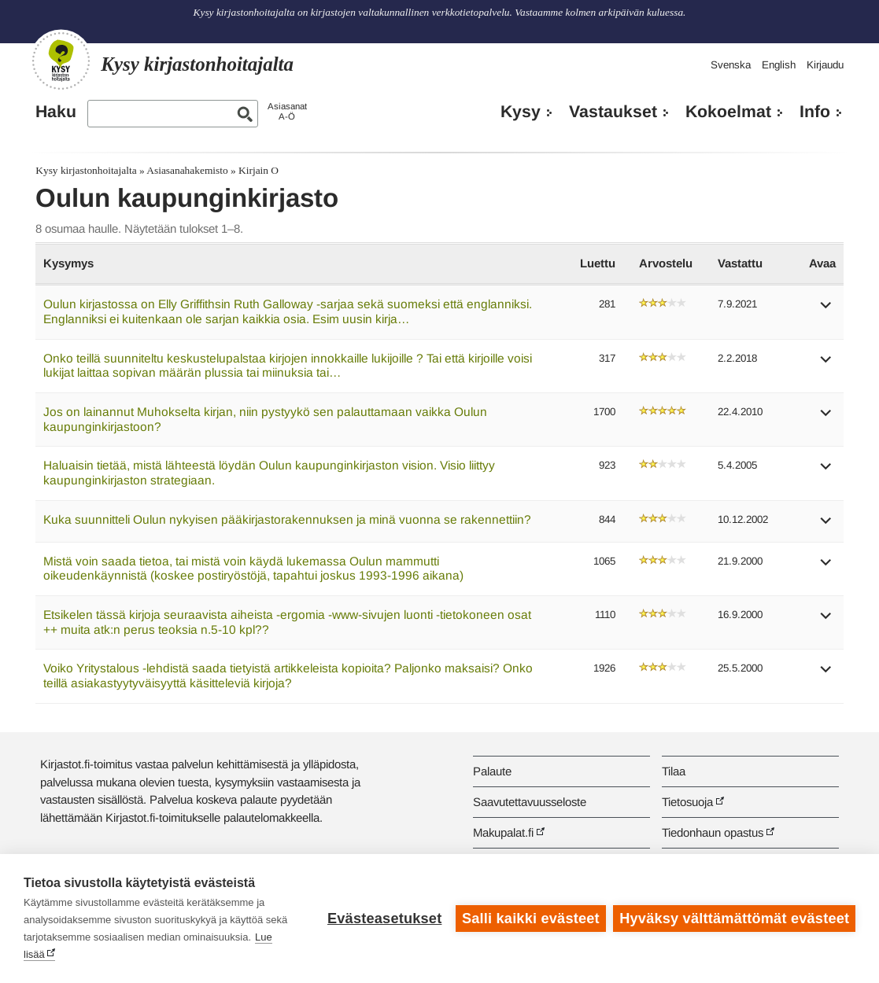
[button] (826, 310)
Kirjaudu (825, 65)
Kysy (520, 111)
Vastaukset (613, 111)
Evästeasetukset (384, 918)
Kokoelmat (728, 111)
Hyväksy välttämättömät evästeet (734, 918)
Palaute (492, 771)
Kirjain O (258, 170)
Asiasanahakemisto (186, 170)
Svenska (731, 65)
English (779, 65)
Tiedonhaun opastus (712, 832)
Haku (55, 111)
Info (815, 111)
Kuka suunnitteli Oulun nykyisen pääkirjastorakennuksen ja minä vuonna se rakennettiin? (287, 519)
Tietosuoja (687, 801)
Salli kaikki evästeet (531, 918)
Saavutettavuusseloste (529, 801)
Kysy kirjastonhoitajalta (85, 170)
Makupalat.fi (503, 832)
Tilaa (673, 771)
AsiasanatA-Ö (287, 111)
